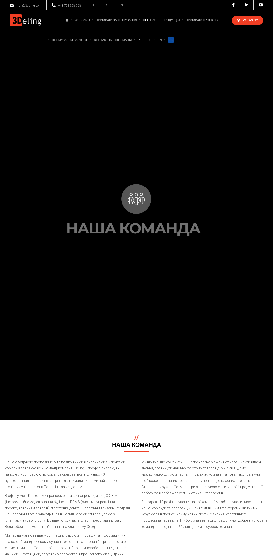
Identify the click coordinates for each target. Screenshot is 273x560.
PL (93, 5)
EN (121, 5)
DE (107, 5)
